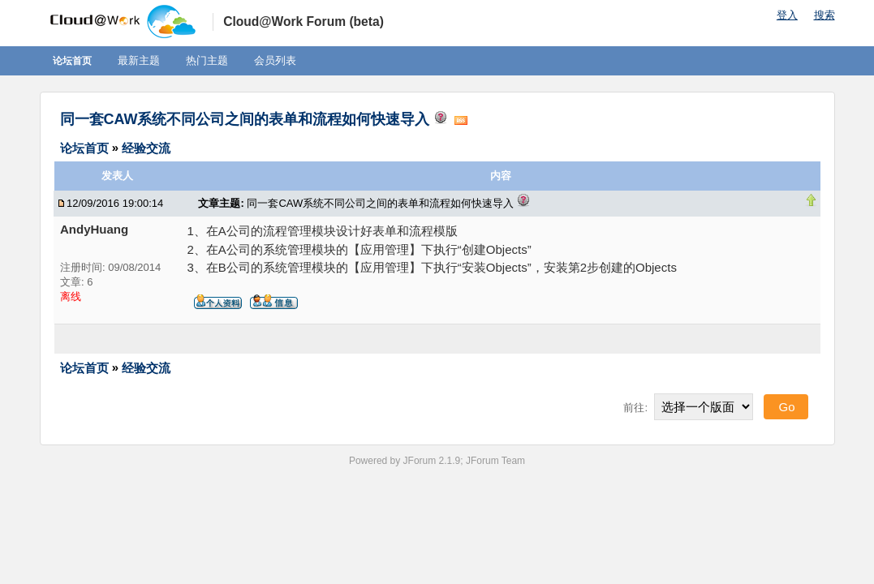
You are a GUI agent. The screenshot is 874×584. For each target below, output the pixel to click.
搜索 (824, 15)
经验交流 (146, 147)
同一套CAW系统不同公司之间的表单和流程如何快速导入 (245, 119)
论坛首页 (72, 61)
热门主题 (207, 60)
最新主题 (139, 60)
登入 (787, 15)
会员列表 (275, 60)
